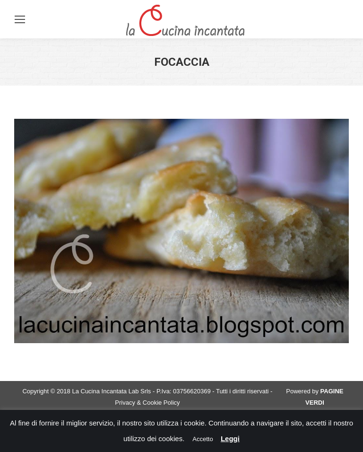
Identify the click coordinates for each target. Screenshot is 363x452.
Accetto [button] (202, 439)
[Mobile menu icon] (20, 19)
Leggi (230, 438)
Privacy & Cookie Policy (147, 402)
